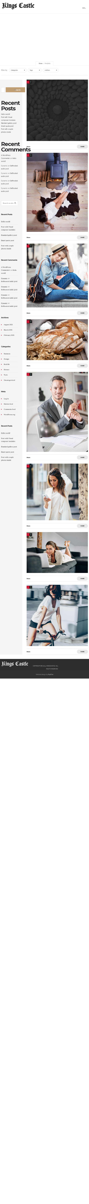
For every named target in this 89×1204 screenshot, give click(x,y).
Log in (6, 399)
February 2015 (9, 335)
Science (6, 370)
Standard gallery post (8, 123)
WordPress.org (9, 415)
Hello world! (5, 114)
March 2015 (8, 330)
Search (18, 90)
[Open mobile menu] (84, 8)
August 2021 (8, 325)
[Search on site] (9, 203)
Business (7, 354)
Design (6, 359)
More (28, 146)
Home (40, 63)
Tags (31, 70)
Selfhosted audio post (9, 281)
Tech (5, 375)
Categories (14, 70)
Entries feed (8, 404)
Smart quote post (7, 126)
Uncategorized (9, 380)
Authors (47, 70)
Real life (7, 364)
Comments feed (9, 409)
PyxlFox (50, 674)
